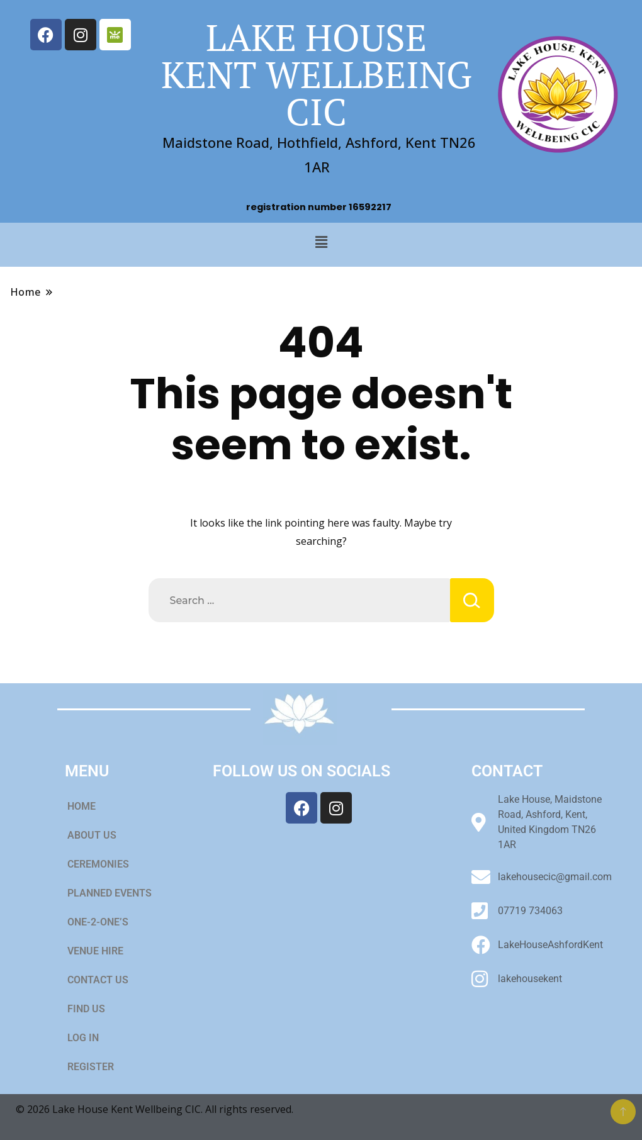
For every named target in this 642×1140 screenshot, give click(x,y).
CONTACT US (97, 980)
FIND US (86, 1009)
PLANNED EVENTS (109, 893)
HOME (81, 806)
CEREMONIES (105, 864)
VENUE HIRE (102, 951)
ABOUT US (91, 835)
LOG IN (83, 1038)
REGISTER (90, 1067)
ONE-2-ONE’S (97, 922)
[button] (321, 242)
